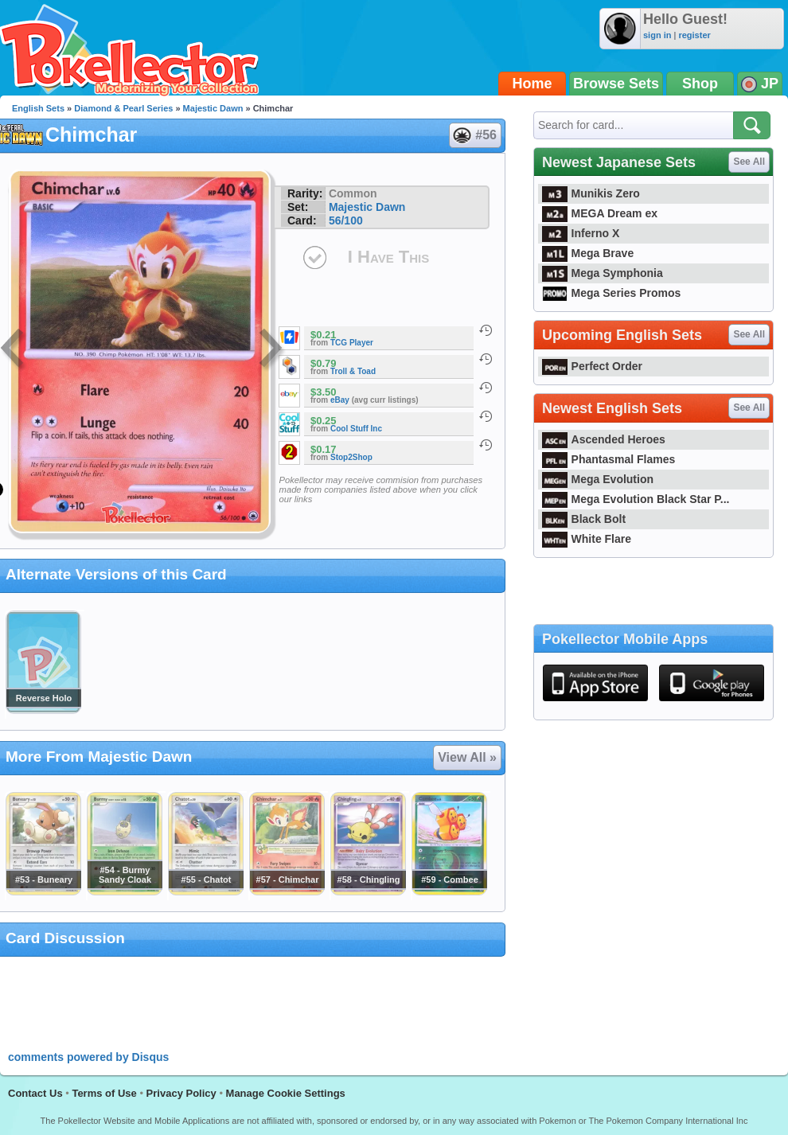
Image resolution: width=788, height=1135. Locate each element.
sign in (657, 35)
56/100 (346, 220)
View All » (467, 757)
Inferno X (580, 233)
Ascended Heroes (603, 439)
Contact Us (35, 1093)
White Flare (586, 538)
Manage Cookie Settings (285, 1093)
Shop (700, 84)
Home (532, 84)
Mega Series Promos (611, 293)
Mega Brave (588, 253)
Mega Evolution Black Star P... (636, 499)
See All (749, 161)
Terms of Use (104, 1093)
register (694, 35)
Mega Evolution (597, 479)
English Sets (38, 108)
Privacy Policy (181, 1093)
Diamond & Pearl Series (123, 108)
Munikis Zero (591, 193)
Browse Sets (616, 84)
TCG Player (351, 342)
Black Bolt (584, 519)
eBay (339, 400)
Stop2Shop (351, 457)
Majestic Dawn (213, 108)
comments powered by (88, 1057)
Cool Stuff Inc (356, 428)
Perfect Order (592, 366)
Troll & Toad (353, 371)
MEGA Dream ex (599, 213)
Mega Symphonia (602, 273)
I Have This (388, 257)
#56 (474, 135)
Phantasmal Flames (608, 459)
